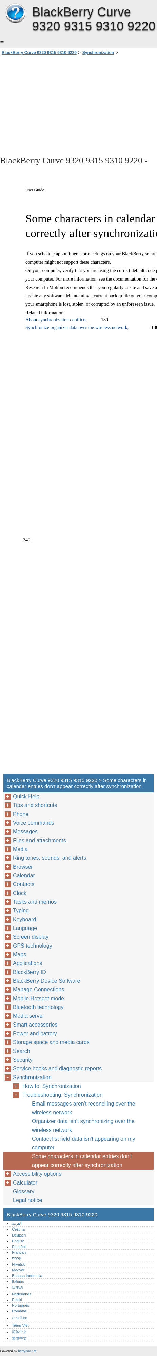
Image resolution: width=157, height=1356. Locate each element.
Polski (17, 1300)
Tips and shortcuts (35, 805)
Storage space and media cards (51, 1042)
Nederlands (21, 1294)
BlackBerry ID (29, 972)
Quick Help (26, 796)
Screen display (30, 937)
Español (18, 1247)
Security (23, 1060)
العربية (17, 1223)
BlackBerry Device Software (46, 981)
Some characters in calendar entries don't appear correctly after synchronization (82, 1160)
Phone (20, 814)
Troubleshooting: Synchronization (62, 1095)
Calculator (25, 1183)
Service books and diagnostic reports (57, 1068)
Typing (21, 910)
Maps (19, 954)
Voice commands (33, 823)
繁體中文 (19, 1338)
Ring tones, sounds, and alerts (49, 858)
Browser (23, 867)
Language (25, 928)
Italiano (18, 1281)
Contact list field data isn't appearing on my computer (83, 1143)
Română (19, 1311)
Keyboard (24, 919)
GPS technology (32, 946)
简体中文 (19, 1332)
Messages (25, 831)
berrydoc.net (27, 1351)
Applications (27, 963)
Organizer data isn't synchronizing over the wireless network (83, 1125)
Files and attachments (39, 840)
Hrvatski (18, 1264)
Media (20, 849)
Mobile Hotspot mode (38, 998)
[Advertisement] (78, 105)
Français (19, 1252)
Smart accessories (35, 1025)
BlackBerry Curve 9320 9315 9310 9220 (15, 13)
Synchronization (98, 52)
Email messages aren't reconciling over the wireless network (83, 1108)
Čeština (18, 1229)
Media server (28, 1016)
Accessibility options (37, 1174)
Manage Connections (38, 989)
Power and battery (35, 1033)
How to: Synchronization (51, 1086)
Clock (19, 893)
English (18, 1241)
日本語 (17, 1287)
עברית (16, 1258)
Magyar (18, 1270)
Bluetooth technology (38, 1007)
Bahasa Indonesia (27, 1276)
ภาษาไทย (19, 1318)
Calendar (24, 875)
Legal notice (27, 1200)
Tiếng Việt (20, 1325)
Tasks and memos (35, 902)
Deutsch (19, 1235)
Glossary (23, 1191)
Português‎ (20, 1305)
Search (21, 1051)
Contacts (23, 884)
